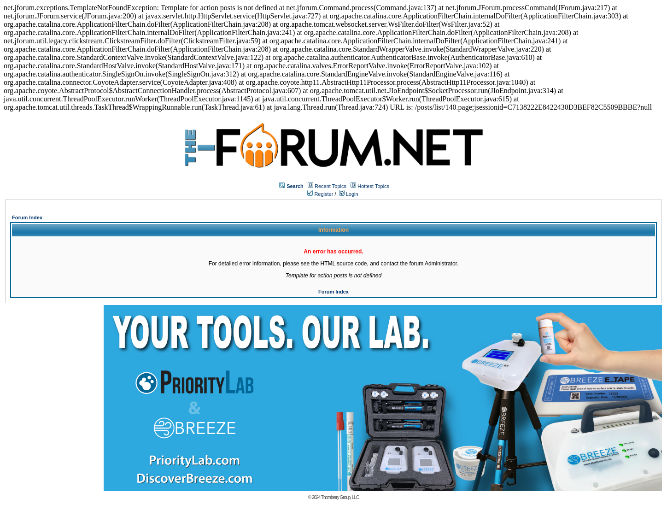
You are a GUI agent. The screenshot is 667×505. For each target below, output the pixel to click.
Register (320, 194)
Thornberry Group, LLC (340, 497)
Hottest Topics (373, 186)
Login (348, 194)
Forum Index (27, 217)
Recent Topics (330, 186)
